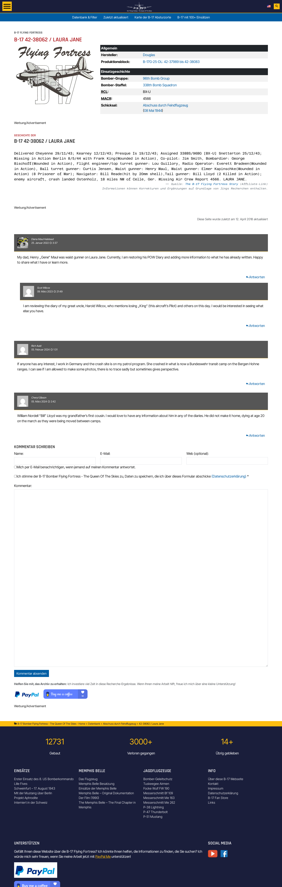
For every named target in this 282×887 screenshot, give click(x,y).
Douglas (149, 55)
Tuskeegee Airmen (156, 784)
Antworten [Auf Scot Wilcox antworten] (255, 326)
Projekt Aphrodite (26, 798)
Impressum (215, 788)
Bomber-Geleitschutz (157, 779)
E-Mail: (105, 453)
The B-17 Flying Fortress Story (211, 184)
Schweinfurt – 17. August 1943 (34, 788)
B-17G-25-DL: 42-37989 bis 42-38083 (171, 62)
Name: (19, 453)
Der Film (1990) (89, 798)
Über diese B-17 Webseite (225, 779)
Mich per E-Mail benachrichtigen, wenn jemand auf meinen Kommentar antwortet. (75, 467)
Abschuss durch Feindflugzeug (165, 105)
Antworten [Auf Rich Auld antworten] (255, 384)
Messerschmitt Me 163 (159, 798)
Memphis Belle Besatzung (96, 784)
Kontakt (213, 784)
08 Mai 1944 (153, 110)
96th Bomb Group (156, 78)
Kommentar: (23, 486)
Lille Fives (20, 784)
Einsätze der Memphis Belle (98, 788)
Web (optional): (197, 453)
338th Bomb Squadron (160, 85)
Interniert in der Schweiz (30, 802)
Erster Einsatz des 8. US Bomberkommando (44, 779)
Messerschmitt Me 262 (159, 802)
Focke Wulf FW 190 (156, 788)
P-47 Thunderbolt (155, 812)
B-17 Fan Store (218, 798)
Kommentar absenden (31, 673)
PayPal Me (103, 856)
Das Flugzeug (88, 779)
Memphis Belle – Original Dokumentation (106, 793)
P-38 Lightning (153, 807)
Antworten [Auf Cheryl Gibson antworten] (255, 435)
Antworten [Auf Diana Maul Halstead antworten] (255, 277)
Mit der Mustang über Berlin (33, 793)
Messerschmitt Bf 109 (158, 793)
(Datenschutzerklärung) (229, 476)
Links (211, 802)
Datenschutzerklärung (223, 793)
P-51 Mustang (152, 817)
